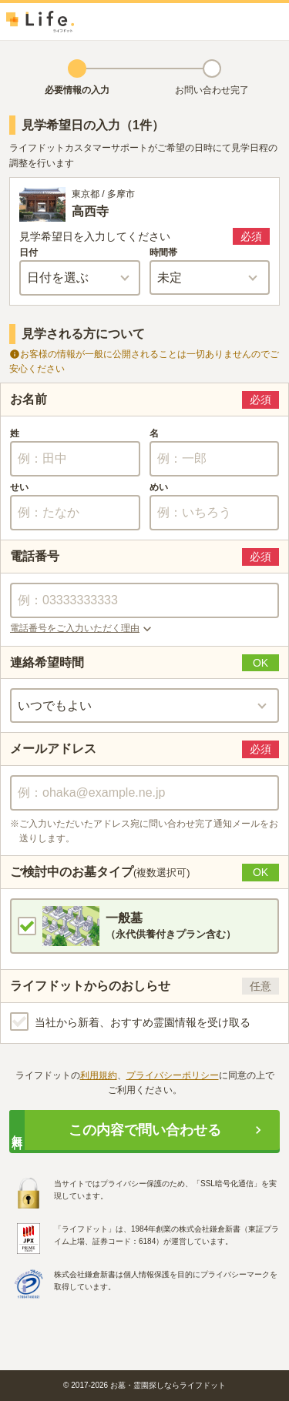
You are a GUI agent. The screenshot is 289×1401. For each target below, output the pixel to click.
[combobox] (144, 793)
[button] (144, 629)
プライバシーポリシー (172, 1075)
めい (159, 487)
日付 (28, 252)
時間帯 (163, 252)
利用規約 (98, 1075)
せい (19, 487)
